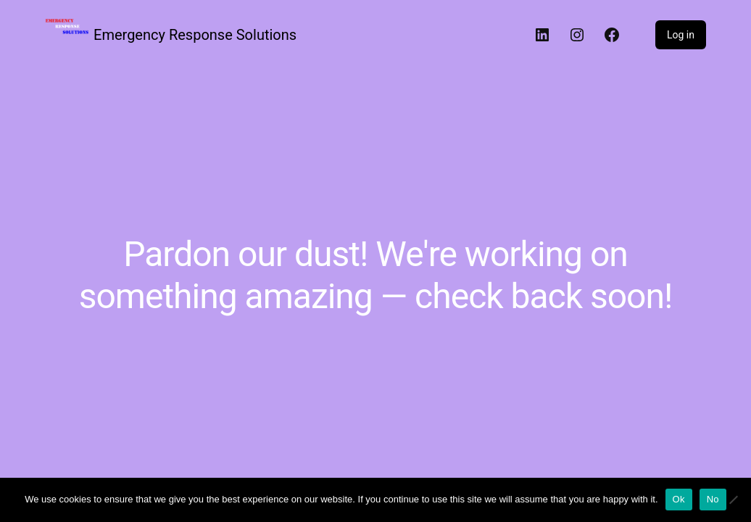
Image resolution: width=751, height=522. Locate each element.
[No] (733, 499)
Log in (680, 35)
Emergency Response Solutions (195, 35)
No (713, 499)
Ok (679, 499)
